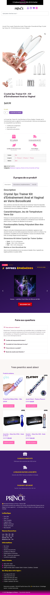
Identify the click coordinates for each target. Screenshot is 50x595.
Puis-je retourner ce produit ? (13, 348)
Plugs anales (27, 26)
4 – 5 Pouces (18, 158)
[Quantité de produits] (6, 112)
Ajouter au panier (15, 112)
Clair (16, 155)
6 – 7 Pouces (31, 158)
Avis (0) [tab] (34, 184)
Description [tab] (8, 184)
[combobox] (25, 13)
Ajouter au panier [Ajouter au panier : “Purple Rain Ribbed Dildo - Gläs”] (8, 406)
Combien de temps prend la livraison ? (16, 340)
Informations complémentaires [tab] (21, 184)
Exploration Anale (18, 26)
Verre (16, 160)
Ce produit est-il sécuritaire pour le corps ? (17, 344)
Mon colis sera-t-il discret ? (13, 327)
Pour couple (10, 26)
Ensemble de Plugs (36, 26)
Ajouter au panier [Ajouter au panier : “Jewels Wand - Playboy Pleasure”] (31, 406)
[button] (45, 34)
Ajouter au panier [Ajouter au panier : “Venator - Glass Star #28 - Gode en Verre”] (31, 442)
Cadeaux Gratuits (25, 458)
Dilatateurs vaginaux (15, 168)
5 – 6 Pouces (24, 158)
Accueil (4, 26)
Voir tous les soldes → (42, 267)
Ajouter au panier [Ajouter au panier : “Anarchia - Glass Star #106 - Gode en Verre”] (8, 442)
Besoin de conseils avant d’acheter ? (15, 352)
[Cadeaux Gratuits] (25, 454)
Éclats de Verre (25, 168)
